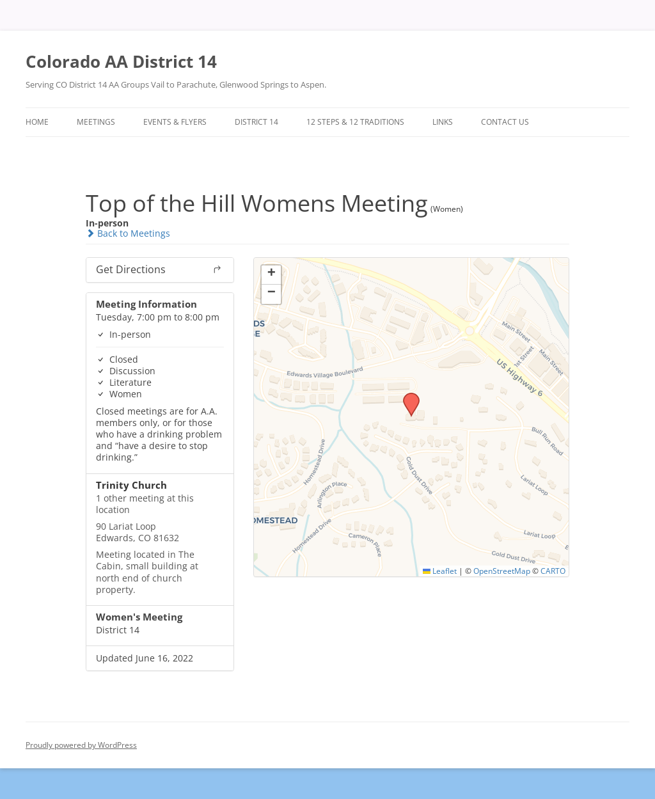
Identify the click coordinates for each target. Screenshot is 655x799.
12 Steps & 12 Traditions (355, 121)
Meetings (96, 121)
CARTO (553, 571)
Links (442, 121)
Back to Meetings (128, 233)
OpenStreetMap (501, 571)
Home (37, 121)
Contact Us (505, 121)
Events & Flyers (175, 121)
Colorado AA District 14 (121, 61)
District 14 (256, 121)
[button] (407, 396)
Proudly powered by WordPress (81, 745)
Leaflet (440, 571)
